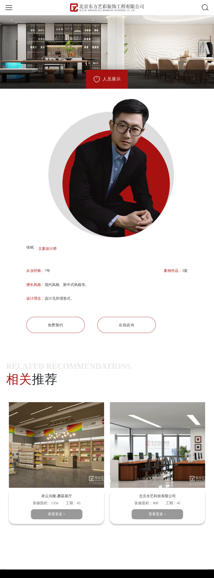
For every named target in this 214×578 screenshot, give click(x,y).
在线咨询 (126, 325)
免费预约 (55, 325)
